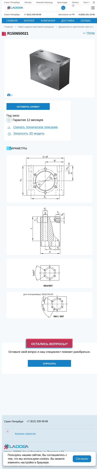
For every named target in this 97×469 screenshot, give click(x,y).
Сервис (86, 20)
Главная (12, 20)
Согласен (82, 458)
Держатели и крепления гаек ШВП (77, 26)
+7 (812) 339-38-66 (32, 14)
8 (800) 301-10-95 (87, 14)
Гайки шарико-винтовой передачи (36, 26)
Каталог (29, 20)
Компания (48, 20)
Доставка (67, 20)
